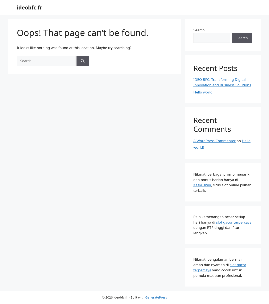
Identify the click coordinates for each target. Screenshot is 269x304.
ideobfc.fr (29, 7)
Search (199, 30)
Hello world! (203, 92)
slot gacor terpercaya (234, 222)
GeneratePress (156, 297)
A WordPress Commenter (214, 140)
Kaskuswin (202, 185)
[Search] (82, 61)
